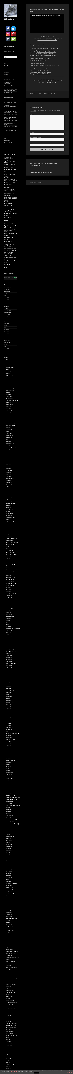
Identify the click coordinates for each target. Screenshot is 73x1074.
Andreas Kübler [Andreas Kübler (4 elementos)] (9, 406)
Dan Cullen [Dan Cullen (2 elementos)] (8, 486)
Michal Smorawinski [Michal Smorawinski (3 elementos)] (9, 780)
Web (31, 143)
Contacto (6, 74)
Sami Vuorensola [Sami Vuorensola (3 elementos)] (9, 928)
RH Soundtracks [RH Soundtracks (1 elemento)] (9, 908)
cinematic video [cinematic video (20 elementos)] (9, 470)
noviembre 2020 (7, 312)
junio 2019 (6, 348)
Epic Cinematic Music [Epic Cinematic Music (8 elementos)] (10, 560)
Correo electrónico (36, 137)
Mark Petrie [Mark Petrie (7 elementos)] (8, 758)
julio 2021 (6, 295)
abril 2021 (6, 302)
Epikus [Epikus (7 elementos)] (14, 593)
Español (5, 49)
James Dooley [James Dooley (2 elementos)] (8, 698)
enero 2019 (6, 359)
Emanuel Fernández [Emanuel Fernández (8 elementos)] (10, 544)
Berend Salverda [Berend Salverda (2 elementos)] (9, 429)
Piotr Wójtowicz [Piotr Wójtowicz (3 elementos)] (9, 871)
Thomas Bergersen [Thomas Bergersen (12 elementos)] (10, 1000)
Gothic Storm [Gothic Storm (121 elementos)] (9, 189)
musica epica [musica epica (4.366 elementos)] (11, 795)
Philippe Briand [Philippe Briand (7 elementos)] (9, 858)
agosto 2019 (6, 344)
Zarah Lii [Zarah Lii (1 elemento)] (7, 1066)
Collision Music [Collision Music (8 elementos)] (9, 476)
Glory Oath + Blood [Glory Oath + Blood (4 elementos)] (9, 645)
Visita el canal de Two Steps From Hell (47, 39)
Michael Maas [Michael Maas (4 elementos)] (9, 774)
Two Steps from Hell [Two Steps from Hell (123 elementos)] (11, 1035)
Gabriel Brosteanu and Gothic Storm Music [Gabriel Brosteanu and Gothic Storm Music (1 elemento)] (13, 628)
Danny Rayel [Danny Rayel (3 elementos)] (8, 499)
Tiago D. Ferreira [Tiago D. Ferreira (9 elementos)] (9, 1006)
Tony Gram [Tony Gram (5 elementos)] (8, 1021)
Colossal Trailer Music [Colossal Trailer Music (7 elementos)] (10, 478)
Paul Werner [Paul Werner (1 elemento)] (8, 842)
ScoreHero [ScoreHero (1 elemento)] (13, 934)
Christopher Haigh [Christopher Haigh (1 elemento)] (9, 466)
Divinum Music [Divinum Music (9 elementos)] (9, 523)
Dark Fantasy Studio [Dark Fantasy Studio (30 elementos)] (11, 503)
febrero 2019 (6, 357)
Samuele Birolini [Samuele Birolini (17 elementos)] (10, 930)
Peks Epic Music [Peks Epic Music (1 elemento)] (9, 846)
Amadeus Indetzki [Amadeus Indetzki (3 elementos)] (9, 402)
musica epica (32, 95)
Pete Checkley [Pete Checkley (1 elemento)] (8, 848)
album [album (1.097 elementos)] (9, 162)
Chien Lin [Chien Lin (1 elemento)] (8, 449)
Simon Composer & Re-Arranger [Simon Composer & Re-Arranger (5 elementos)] (12, 951)
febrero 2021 (6, 306)
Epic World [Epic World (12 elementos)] (8, 591)
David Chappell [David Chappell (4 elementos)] (9, 505)
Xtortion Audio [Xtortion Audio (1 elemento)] (8, 1062)
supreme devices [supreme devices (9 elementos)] (9, 980)
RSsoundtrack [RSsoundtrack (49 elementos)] (7, 242)
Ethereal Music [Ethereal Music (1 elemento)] (8, 599)
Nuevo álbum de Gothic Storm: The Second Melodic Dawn (10, 90)
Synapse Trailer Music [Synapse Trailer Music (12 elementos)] (11, 984)
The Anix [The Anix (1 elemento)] (7, 988)
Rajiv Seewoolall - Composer (10, 114)
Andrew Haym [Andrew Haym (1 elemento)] (8, 408)
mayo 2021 (6, 299)
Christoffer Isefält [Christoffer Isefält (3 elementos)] (9, 464)
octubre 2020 (7, 314)
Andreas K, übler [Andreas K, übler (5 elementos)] (9, 404)
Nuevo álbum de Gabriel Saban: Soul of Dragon (9, 86)
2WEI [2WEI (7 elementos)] (7, 369)
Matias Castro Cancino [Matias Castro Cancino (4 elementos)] (10, 760)
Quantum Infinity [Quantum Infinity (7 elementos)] (9, 889)
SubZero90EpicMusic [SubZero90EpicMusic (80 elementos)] (9, 252)
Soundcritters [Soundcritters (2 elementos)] (8, 965)
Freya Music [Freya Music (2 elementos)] (8, 624)
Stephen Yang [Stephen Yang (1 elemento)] (8, 971)
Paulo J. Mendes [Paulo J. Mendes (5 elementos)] (9, 840)
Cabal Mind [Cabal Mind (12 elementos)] (9, 437)
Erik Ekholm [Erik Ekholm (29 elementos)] (9, 595)
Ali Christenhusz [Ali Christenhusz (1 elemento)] (9, 396)
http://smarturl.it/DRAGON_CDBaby (44, 53)
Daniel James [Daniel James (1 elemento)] (8, 490)
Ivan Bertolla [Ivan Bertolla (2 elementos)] (8, 686)
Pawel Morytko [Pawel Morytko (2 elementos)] (9, 844)
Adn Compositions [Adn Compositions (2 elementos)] (9, 375)
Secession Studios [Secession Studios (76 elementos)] (9, 244)
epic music (62, 93)
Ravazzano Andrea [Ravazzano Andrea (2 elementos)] (9, 897)
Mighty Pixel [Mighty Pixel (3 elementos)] (8, 782)
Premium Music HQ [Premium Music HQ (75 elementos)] (9, 229)
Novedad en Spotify (8, 142)
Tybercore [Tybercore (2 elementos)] (8, 1037)
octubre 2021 (7, 289)
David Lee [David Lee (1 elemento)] (8, 511)
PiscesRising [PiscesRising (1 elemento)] (8, 875)
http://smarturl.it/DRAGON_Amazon (44, 50)
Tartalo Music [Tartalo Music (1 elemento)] (8, 986)
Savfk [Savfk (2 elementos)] (7, 934)
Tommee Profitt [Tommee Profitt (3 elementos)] (9, 1017)
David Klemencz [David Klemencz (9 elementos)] (9, 509)
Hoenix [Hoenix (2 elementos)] (7, 663)
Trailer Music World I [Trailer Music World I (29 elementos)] (11, 1025)
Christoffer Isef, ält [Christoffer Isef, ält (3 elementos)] (9, 462)
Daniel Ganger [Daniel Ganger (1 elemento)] (8, 488)
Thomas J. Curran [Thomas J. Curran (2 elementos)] (9, 1004)
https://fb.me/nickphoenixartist (51, 65)
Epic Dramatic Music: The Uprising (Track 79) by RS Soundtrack (9, 123)
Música (5, 138)
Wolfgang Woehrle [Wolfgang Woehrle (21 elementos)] (10, 1054)
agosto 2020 (6, 319)
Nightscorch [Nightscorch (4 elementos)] (8, 811)
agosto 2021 (6, 293)
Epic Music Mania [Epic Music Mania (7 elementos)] (9, 575)
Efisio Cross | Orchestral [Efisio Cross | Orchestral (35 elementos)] (11, 538)
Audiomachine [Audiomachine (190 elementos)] (10, 164)
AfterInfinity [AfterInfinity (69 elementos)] (7, 157)
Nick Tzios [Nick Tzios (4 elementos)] (8, 807)
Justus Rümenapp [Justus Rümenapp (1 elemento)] (9, 721)
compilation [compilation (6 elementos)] (8, 480)
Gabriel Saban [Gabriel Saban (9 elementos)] (9, 630)
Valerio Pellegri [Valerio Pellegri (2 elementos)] (9, 1045)
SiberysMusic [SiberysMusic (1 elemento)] (8, 947)
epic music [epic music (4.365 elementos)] (10, 565)
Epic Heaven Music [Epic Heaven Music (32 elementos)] (10, 562)
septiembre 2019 (7, 342)
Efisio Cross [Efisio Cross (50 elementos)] (7, 165)
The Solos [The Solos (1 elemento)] (8, 998)
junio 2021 (6, 297)
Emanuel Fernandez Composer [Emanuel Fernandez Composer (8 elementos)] (12, 542)
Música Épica (9, 19)
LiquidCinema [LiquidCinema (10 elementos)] (9, 737)
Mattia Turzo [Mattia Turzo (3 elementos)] (8, 762)
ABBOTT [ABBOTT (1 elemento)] (8, 373)
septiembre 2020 (7, 316)
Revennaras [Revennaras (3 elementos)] (8, 904)
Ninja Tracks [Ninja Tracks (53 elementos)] (7, 211)
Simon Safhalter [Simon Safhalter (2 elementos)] (9, 955)
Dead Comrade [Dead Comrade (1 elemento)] (9, 515)
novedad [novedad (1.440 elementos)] (10, 821)
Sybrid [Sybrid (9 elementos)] (7, 982)
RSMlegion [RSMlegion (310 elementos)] (9, 241)
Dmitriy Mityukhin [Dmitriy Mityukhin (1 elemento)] (9, 525)
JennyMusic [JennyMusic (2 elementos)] (8, 706)
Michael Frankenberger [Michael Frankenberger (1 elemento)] (10, 772)
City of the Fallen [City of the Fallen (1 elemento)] (9, 472)
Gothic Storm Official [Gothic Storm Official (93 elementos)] (10, 190)
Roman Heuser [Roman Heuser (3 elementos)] (9, 916)
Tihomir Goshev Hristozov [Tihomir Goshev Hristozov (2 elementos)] (10, 1008)
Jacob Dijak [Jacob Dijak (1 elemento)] (8, 694)
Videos (5, 147)
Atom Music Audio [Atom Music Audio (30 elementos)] (10, 423)
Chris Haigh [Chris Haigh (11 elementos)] (9, 451)
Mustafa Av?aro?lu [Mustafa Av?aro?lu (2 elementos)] (9, 801)
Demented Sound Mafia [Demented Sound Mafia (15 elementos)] (11, 517)
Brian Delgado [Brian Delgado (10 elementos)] (9, 435)
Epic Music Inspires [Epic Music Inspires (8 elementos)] (10, 573)
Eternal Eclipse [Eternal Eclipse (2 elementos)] (9, 597)
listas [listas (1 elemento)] (14, 739)
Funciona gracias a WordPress (36, 182)
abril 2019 (6, 353)
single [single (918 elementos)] (8, 246)
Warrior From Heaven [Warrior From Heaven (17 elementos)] (11, 1047)
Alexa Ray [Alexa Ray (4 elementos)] (8, 392)
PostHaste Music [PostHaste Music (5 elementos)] (9, 885)
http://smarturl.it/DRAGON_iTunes (51, 48)
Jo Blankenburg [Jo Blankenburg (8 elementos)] (9, 710)
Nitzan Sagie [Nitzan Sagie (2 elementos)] (8, 817)
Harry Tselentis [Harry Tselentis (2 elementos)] (9, 659)
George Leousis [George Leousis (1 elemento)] (9, 636)
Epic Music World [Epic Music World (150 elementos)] (10, 187)
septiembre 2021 (7, 291)
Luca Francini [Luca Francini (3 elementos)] (8, 741)
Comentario (33, 114)
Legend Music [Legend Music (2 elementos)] (8, 735)
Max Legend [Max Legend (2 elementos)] (8, 768)
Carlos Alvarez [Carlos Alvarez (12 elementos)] (9, 441)
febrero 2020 (6, 331)
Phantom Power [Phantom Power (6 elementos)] (9, 854)
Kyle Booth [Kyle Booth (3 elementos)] (8, 731)
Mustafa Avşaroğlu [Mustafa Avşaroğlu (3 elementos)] (9, 803)
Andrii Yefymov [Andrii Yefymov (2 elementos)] (9, 410)
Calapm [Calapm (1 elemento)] (7, 439)
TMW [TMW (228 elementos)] (7, 255)
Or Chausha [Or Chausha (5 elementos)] (8, 832)
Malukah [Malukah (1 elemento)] (7, 747)
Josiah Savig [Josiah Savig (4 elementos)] (8, 717)
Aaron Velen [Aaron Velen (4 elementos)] (8, 371)
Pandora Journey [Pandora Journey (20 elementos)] (10, 836)
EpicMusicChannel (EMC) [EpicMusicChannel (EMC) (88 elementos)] (10, 180)
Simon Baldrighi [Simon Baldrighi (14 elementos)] (9, 949)
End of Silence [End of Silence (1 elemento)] (8, 556)
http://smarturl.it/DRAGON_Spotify (48, 55)
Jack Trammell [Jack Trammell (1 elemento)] (8, 692)
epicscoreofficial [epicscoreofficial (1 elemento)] (9, 589)
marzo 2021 (6, 304)
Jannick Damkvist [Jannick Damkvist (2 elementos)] (9, 702)
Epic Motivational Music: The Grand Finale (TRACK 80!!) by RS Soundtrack (10, 117)
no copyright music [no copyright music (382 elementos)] (11, 819)
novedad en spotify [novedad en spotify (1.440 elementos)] (12, 824)
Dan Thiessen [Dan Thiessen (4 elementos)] (9, 501)
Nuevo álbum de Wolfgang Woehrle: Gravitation (9, 93)
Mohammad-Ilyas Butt (8, 105)
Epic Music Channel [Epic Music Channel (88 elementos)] (9, 179)
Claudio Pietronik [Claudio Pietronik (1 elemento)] (9, 474)
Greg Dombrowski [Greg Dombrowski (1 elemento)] (9, 653)
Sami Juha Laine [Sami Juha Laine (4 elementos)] (9, 926)
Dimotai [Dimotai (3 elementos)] (7, 521)
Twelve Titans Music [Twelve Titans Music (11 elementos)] (10, 1031)
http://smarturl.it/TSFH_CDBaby (42, 74)
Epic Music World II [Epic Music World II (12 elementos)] (10, 585)
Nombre (32, 132)
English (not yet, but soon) (9, 51)
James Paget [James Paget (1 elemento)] (8, 700)
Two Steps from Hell (40, 95)
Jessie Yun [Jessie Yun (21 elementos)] (9, 708)
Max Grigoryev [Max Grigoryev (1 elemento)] (8, 766)
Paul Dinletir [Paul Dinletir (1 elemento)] (8, 838)
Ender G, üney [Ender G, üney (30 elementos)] (9, 550)
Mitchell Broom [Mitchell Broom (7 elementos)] (9, 784)
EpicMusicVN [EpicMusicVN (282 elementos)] (10, 182)
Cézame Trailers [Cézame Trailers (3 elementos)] (9, 484)
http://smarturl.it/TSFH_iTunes (42, 70)
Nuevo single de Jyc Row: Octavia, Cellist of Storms (10, 112)
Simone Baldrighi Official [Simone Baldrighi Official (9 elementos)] (11, 953)
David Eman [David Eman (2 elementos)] (8, 507)
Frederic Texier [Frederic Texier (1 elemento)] (8, 622)
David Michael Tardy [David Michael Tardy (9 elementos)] (10, 513)
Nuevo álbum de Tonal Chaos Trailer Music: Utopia (10, 96)
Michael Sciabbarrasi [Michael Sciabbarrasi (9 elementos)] (10, 776)
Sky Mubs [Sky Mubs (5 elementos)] (13, 961)
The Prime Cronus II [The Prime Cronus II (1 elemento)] (9, 994)
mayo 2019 (6, 350)
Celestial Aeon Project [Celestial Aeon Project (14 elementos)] (11, 447)
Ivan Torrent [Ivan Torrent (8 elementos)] (8, 690)
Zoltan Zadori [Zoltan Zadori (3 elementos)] (8, 1068)
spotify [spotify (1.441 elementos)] (10, 250)
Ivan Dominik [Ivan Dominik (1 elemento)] (8, 688)
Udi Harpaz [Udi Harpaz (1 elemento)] (8, 1039)
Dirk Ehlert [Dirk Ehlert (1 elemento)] (14, 521)
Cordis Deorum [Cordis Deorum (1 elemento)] (8, 482)
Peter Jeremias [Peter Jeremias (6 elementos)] (9, 850)
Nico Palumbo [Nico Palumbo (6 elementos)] (9, 809)
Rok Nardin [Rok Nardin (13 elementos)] (9, 914)
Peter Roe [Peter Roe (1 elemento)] (8, 852)
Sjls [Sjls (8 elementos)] (7, 961)
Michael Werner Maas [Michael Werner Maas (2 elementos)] (10, 778)
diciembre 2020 (7, 310)
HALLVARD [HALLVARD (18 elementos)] (9, 657)
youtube (45, 95)
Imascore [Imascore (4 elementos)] (8, 669)
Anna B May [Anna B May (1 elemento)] (8, 412)
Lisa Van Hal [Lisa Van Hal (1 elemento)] (8, 739)
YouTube (6, 149)
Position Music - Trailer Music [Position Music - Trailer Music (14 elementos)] (12, 883)
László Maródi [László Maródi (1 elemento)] (8, 745)
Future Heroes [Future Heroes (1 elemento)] (8, 626)
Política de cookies (8, 70)
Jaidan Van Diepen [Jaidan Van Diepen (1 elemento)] (9, 696)
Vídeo (32, 93)
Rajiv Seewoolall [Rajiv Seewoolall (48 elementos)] (8, 230)
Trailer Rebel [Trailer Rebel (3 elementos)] (8, 1029)
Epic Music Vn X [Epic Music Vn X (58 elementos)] (8, 185)
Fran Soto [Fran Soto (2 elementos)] (8, 620)
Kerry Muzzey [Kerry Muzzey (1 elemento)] (8, 725)
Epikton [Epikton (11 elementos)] (8, 593)
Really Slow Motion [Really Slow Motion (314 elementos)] (11, 902)
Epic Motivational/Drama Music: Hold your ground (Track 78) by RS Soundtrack (10, 129)
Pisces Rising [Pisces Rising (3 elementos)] (8, 873)
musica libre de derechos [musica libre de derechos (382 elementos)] (13, 797)
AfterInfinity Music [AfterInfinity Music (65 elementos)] (9, 158)
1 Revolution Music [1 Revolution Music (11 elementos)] (10, 367)
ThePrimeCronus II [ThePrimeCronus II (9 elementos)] (10, 996)
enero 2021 (6, 308)
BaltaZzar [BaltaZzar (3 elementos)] (8, 427)
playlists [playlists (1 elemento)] (7, 879)
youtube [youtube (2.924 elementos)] (10, 1064)
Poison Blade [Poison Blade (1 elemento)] (8, 881)
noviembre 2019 (7, 338)
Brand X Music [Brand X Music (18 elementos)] (9, 433)
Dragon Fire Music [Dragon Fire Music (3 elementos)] (9, 532)
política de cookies (13, 1071)
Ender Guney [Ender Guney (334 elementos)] (10, 167)
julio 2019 (6, 346)
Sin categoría (7, 144)
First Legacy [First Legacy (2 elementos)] (8, 610)
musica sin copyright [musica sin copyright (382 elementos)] (12, 799)
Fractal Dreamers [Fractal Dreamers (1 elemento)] (9, 614)
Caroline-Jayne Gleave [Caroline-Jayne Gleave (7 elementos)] (10, 443)
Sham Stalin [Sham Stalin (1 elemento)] (8, 945)
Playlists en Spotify (8, 72)
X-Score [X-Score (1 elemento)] (7, 1060)
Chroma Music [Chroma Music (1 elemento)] (8, 468)
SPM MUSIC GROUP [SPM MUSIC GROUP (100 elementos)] (10, 248)
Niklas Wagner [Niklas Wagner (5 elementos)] (9, 813)
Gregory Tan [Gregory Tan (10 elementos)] (9, 655)
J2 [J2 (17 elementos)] (14, 690)
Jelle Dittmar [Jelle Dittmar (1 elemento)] (8, 704)
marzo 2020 (6, 329)
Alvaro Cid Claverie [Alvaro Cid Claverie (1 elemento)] (9, 398)
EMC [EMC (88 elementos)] (12, 165)
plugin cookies (69, 1072)
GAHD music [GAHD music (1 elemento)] (8, 632)
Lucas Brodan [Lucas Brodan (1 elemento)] (8, 743)
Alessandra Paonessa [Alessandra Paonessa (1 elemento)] (10, 388)
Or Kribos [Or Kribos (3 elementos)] (8, 834)
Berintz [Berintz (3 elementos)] (7, 431)
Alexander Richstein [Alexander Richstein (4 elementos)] (10, 390)
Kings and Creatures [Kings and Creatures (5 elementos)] (10, 727)
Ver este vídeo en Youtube (47, 36)
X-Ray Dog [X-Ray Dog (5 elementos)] (8, 1058)
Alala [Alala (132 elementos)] (7, 160)
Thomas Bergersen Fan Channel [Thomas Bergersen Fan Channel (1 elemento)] (11, 1002)
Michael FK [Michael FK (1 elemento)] (8, 770)
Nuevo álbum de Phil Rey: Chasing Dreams (9, 83)
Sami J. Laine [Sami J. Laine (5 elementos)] (9, 924)
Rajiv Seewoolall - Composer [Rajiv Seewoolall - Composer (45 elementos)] (10, 231)
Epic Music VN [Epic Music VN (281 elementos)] (10, 184)
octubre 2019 (7, 340)
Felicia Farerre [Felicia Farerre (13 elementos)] (9, 608)
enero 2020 (6, 333)
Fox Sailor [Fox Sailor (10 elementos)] (8, 612)
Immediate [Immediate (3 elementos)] (8, 671)
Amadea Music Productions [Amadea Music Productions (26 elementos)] (12, 400)
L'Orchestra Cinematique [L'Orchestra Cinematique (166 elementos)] (9, 193)
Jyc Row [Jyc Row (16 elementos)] (8, 723)
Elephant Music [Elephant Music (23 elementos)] (9, 540)
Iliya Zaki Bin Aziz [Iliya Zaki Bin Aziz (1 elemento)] (9, 665)
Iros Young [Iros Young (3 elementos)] (8, 682)
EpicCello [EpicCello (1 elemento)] (8, 558)
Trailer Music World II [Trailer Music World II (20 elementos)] (11, 1027)
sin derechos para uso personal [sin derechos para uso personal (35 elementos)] (13, 957)
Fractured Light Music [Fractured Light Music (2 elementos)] (10, 616)
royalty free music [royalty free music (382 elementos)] (11, 918)
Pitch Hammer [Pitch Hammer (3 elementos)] (9, 877)
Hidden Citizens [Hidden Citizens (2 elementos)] (9, 661)
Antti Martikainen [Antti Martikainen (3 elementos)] (9, 414)
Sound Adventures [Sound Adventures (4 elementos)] (9, 963)
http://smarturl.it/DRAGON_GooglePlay (46, 51)
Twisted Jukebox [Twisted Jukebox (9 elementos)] (9, 1033)
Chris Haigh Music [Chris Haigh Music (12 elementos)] (10, 453)
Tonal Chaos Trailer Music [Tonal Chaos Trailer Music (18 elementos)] (11, 1019)
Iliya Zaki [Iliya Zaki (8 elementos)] (13, 663)
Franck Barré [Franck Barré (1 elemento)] (8, 618)
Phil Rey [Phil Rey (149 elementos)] (8, 227)
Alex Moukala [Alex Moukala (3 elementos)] (8, 394)
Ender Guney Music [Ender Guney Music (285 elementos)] (11, 554)
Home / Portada (7, 65)
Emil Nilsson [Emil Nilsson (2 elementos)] (8, 548)
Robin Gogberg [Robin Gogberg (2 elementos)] (9, 912)
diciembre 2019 (7, 336)
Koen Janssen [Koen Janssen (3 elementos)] (9, 729)
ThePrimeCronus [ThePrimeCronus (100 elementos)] (9, 253)
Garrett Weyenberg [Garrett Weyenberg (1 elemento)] (9, 634)
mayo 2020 (6, 325)
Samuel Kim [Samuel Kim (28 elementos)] (9, 932)
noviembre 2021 (7, 287)
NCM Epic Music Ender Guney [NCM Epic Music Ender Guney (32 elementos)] (13, 805)
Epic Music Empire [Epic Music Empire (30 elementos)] (10, 571)
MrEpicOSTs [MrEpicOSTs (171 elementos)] (9, 195)
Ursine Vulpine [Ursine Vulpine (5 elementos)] (9, 1043)
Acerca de (6, 68)
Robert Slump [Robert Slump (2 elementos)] (8, 910)
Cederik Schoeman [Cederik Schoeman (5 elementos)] (9, 445)
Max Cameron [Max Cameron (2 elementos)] (8, 764)
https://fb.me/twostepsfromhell (38, 60)
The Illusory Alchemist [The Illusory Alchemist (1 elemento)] (10, 990)
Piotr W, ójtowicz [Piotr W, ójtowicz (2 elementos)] (9, 869)
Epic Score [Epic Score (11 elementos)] (8, 587)
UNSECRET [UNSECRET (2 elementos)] (8, 1041)
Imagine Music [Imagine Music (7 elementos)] (9, 667)
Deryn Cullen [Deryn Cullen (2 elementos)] (8, 519)
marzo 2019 (6, 355)
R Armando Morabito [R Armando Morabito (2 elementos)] (10, 895)
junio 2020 (6, 323)
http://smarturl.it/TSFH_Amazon (43, 72)
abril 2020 (6, 327)
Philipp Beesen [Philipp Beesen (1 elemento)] (8, 856)
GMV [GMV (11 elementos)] (7, 647)
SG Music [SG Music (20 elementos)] (8, 943)
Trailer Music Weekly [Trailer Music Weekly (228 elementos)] (12, 1023)
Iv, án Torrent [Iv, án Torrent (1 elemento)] (8, 684)
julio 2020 (6, 321)
